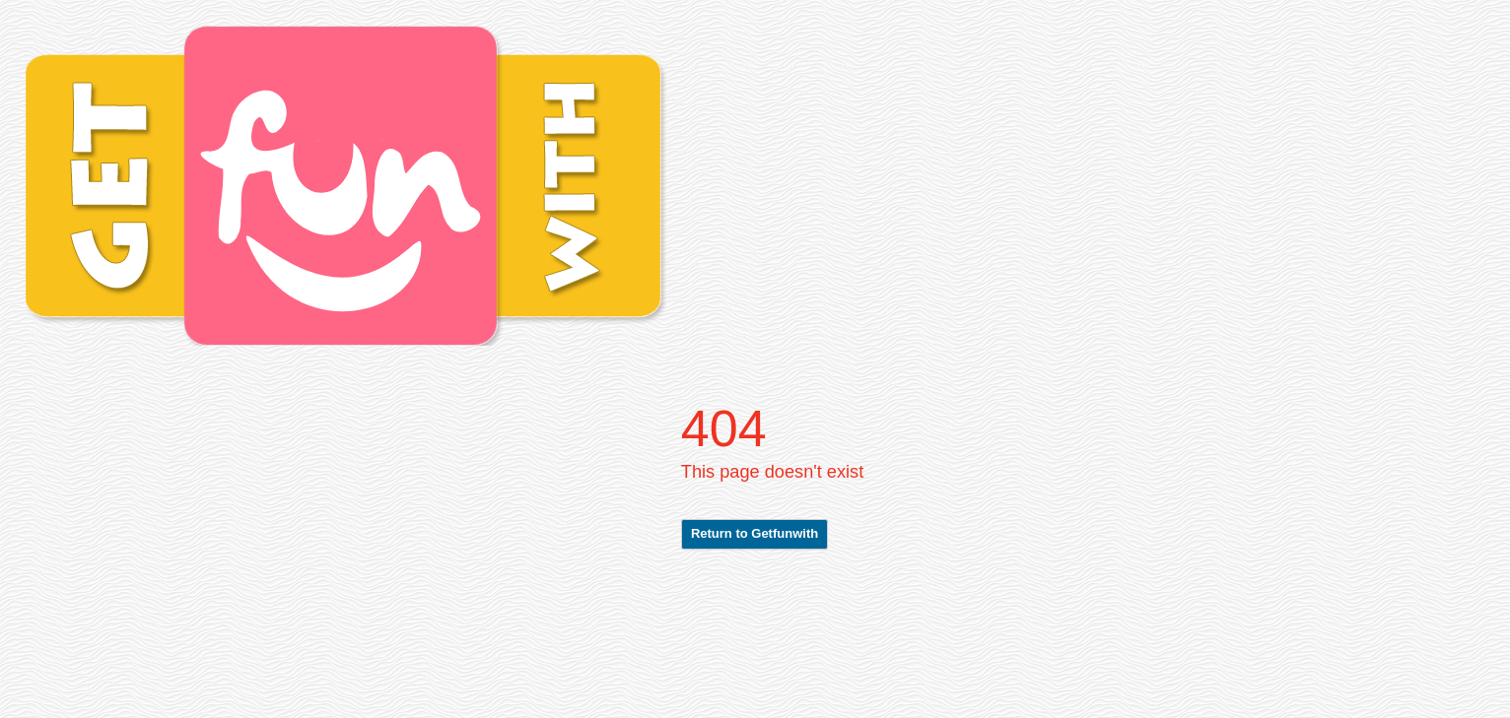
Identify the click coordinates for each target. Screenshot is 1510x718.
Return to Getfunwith (754, 533)
